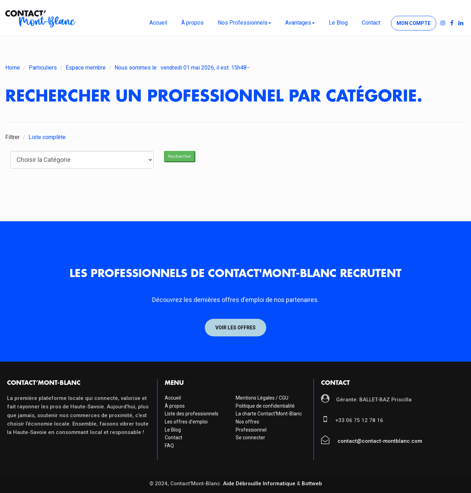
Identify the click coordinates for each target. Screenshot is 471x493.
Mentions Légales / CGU (262, 398)
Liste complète (47, 137)
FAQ (169, 445)
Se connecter (250, 437)
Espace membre (86, 67)
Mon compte (414, 23)
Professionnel (251, 430)
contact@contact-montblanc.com (379, 441)
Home (12, 67)
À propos (192, 22)
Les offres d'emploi (186, 422)
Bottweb (312, 483)
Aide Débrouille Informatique (259, 483)
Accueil (158, 22)
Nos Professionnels (244, 22)
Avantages (300, 22)
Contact (371, 22)
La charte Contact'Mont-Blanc (269, 413)
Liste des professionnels (191, 413)
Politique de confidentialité (265, 406)
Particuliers (43, 67)
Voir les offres (235, 327)
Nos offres (247, 422)
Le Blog (338, 22)
